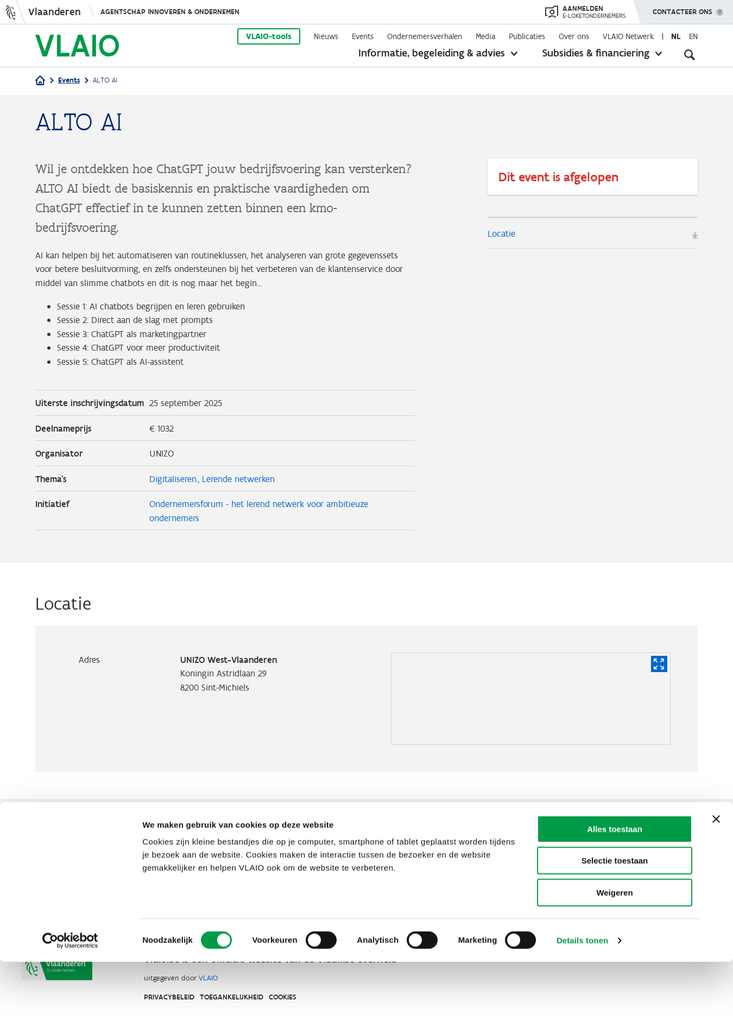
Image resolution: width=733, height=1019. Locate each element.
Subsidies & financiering (595, 52)
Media (485, 36)
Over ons (574, 36)
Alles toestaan (614, 886)
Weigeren (614, 949)
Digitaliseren (174, 503)
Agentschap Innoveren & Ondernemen (169, 11)
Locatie (503, 233)
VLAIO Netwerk (628, 36)
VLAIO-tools (269, 36)
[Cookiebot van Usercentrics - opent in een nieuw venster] (70, 998)
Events (363, 36)
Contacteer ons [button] (682, 8)
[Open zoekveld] (689, 54)
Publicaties (527, 36)
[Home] (40, 81)
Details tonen (582, 997)
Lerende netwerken (245, 503)
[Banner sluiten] (716, 876)
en (693, 36)
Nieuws (326, 36)
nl (675, 36)
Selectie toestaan (615, 918)
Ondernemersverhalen (424, 36)
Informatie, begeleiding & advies (431, 52)
